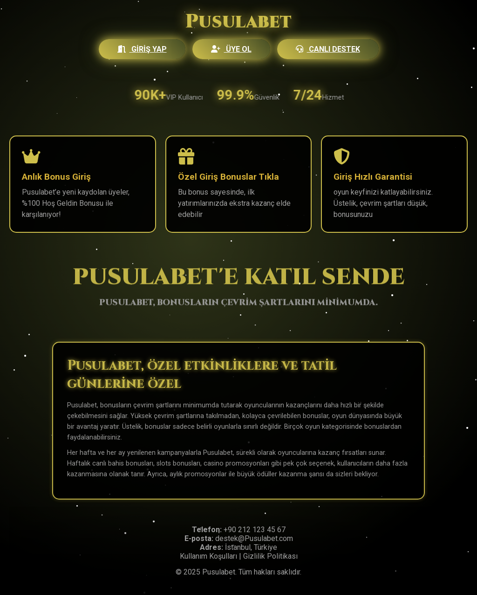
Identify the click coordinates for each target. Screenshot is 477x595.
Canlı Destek (328, 49)
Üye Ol (231, 49)
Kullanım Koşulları (208, 556)
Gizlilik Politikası (270, 556)
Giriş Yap (142, 49)
